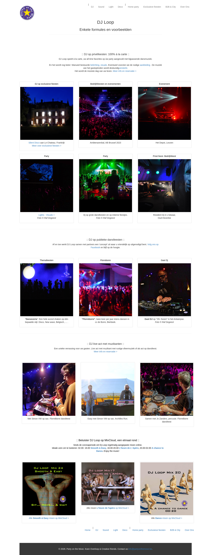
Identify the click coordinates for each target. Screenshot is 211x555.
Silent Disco (34, 142)
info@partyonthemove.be (140, 549)
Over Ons (184, 7)
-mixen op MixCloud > (168, 518)
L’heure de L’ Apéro (129, 448)
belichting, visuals (98, 65)
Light (111, 7)
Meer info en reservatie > (124, 71)
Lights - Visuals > (47, 215)
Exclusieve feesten (152, 7)
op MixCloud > (113, 508)
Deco (120, 7)
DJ (92, 7)
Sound (101, 7)
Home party (133, 7)
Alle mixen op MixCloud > (49, 518)
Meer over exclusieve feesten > (46, 145)
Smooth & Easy (98, 448)
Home (87, 530)
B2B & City (171, 7)
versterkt (123, 68)
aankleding (145, 65)
